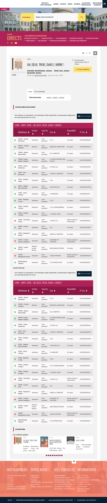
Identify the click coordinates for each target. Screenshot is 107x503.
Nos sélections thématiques (64, 480)
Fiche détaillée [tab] (39, 92)
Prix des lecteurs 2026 (62, 482)
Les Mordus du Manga (62, 486)
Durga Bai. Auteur (34, 73)
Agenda (10, 478)
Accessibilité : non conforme (86, 500)
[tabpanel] (49, 97)
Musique (10, 480)
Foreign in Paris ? (83, 482)
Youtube (34, 480)
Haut (74, 461)
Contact (85, 475)
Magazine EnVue (83, 478)
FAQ (78, 475)
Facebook (34, 475)
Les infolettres (36, 484)
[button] (104, 4)
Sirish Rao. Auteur (62, 71)
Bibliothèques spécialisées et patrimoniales (30, 500)
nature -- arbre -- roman (55, 97)
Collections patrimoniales (16, 486)
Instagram (34, 478)
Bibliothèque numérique (16, 489)
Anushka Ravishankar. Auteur (39, 71)
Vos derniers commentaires (64, 489)
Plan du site (81, 491)
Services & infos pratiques (16, 475)
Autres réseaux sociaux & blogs (42, 482)
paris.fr (10, 500)
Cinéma (10, 482)
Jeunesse (10, 484)
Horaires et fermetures (62, 478)
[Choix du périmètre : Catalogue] (27, 17)
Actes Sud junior (40, 75)
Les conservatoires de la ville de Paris (61, 500)
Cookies (80, 484)
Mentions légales (83, 489)
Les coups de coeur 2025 (63, 484)
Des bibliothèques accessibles (88, 480)
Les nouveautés (59, 475)
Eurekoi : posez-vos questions (41, 486)
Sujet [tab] (30, 92)
